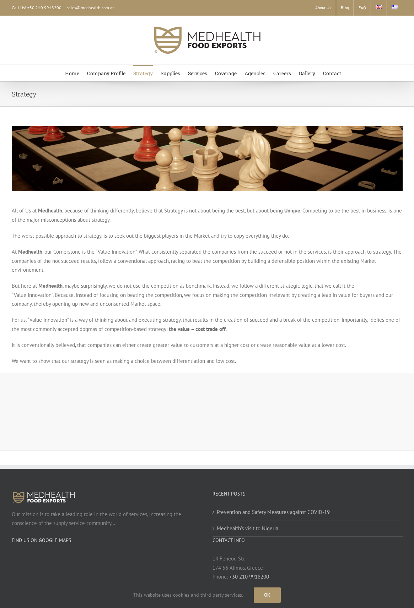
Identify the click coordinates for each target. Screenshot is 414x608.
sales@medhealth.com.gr (90, 7)
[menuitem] (379, 8)
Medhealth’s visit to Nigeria (247, 528)
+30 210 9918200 (249, 576)
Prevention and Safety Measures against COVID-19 (273, 512)
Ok (267, 595)
